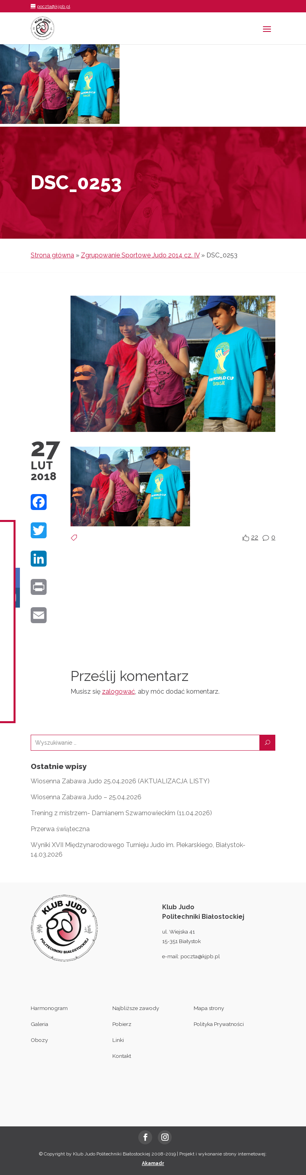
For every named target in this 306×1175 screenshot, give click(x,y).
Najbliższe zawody (135, 1008)
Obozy (39, 1040)
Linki (118, 1040)
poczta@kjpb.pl (200, 956)
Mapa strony (209, 1008)
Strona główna (52, 255)
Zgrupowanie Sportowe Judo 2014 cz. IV (140, 255)
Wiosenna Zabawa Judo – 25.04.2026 (86, 797)
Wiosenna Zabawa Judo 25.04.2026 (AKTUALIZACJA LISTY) (120, 781)
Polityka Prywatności (219, 1024)
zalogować (118, 691)
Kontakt (121, 1056)
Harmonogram (49, 1008)
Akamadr (153, 1163)
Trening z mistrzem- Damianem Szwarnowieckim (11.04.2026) (121, 813)
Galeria (39, 1024)
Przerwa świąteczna (60, 829)
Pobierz (121, 1024)
